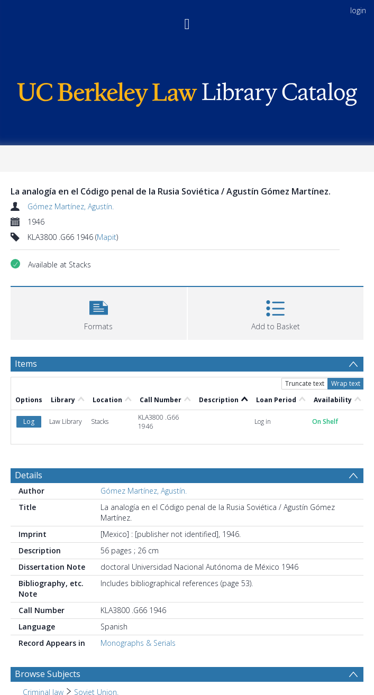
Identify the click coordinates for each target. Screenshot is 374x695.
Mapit (106, 237)
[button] (99, 312)
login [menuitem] (358, 10)
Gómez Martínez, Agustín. (71, 206)
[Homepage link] (187, 91)
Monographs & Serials (138, 643)
